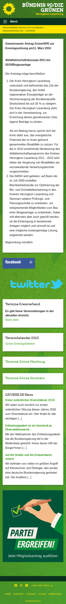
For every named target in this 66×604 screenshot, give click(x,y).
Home (8, 594)
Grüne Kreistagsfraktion (20, 343)
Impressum (55, 594)
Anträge (30, 31)
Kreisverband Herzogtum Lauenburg (23, 28)
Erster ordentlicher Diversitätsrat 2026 (30, 400)
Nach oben (12, 319)
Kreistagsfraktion (13, 31)
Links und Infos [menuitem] (40, 585)
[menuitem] (8, 593)
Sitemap (31, 594)
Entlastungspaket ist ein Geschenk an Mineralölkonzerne (28, 427)
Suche (42, 594)
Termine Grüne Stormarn (25, 378)
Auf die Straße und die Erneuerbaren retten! (28, 457)
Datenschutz (33, 601)
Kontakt (19, 594)
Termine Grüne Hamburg (25, 361)
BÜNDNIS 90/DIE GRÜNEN (42, 7)
